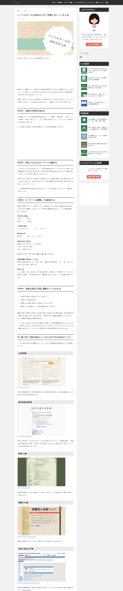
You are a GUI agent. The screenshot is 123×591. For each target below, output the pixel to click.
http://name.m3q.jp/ (23, 387)
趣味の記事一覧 (93, 177)
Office (54, 2)
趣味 (107, 2)
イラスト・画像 (68, 2)
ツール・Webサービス (80, 2)
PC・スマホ (91, 2)
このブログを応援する (94, 44)
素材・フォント (100, 2)
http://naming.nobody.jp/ (24, 436)
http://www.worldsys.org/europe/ (27, 536)
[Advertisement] (45, 72)
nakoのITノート (22, 2)
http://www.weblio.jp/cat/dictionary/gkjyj (29, 583)
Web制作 (59, 2)
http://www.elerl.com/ (23, 488)
